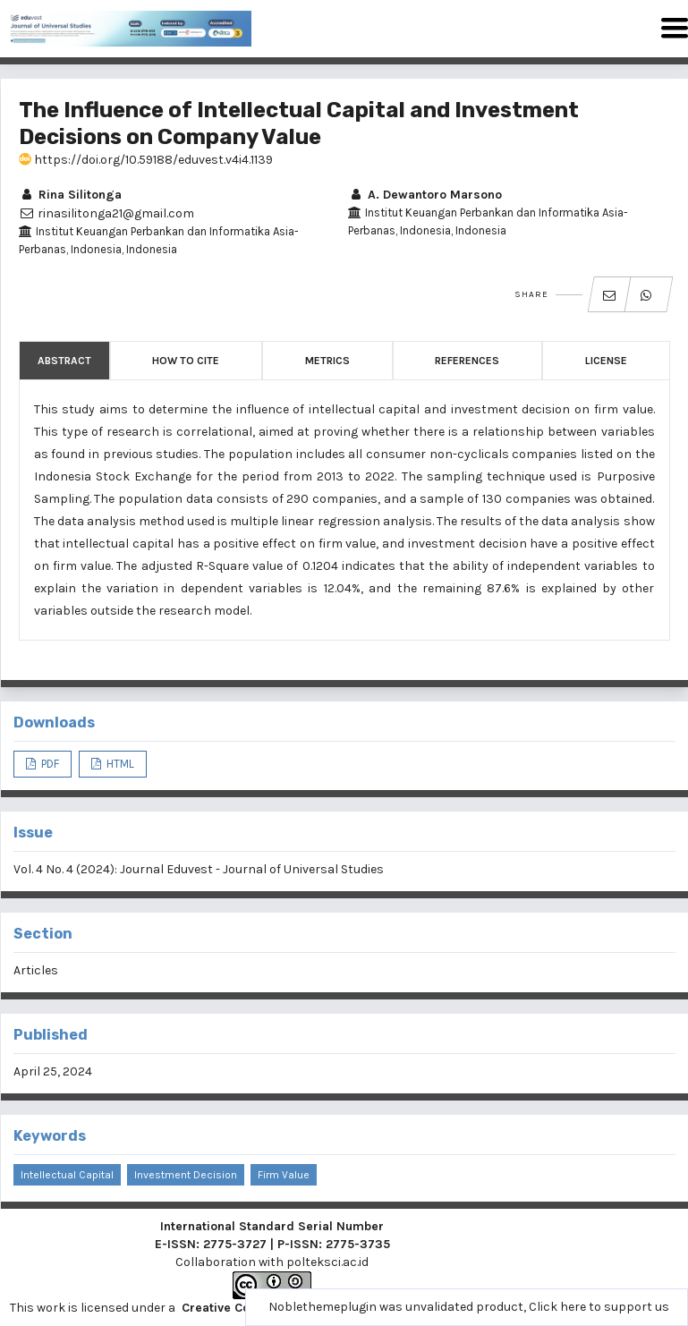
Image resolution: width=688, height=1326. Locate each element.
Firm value (284, 1175)
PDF (48, 763)
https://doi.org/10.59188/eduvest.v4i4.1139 (146, 159)
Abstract (64, 360)
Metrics (327, 360)
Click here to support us (599, 1306)
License (606, 360)
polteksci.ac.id (327, 1262)
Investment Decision (185, 1175)
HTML (119, 763)
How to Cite (185, 360)
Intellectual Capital (67, 1175)
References (467, 360)
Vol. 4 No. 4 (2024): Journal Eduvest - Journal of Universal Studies (198, 869)
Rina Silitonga (70, 194)
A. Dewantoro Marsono (425, 194)
